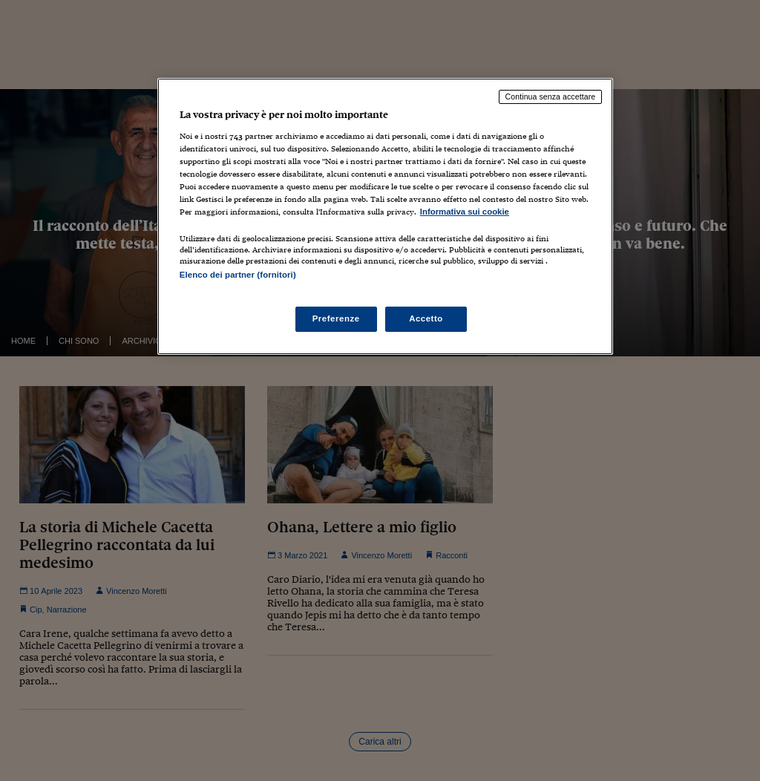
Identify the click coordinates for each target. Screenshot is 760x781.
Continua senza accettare (550, 96)
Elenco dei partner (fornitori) (238, 274)
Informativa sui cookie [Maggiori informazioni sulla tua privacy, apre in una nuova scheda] (464, 211)
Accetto (426, 318)
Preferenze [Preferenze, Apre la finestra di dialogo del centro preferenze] (336, 318)
